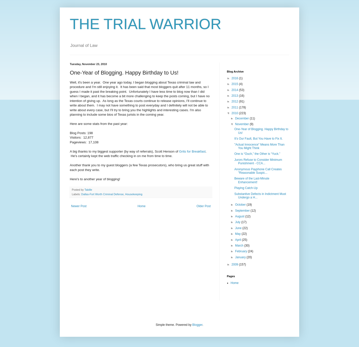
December (242, 118)
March (239, 245)
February (241, 251)
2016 (235, 78)
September (243, 210)
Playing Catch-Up (246, 188)
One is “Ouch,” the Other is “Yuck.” (257, 154)
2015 (235, 84)
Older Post (203, 206)
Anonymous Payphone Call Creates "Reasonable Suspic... (258, 171)
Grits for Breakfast (192, 151)
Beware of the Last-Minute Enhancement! (251, 180)
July (238, 222)
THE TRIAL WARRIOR (145, 24)
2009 (235, 264)
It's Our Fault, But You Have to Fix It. (258, 138)
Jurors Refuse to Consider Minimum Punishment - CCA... (258, 161)
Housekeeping (133, 194)
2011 (235, 107)
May (238, 234)
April (238, 240)
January (241, 257)
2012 (235, 101)
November (242, 124)
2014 (235, 90)
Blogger (197, 325)
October (241, 204)
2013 (235, 95)
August (240, 216)
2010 (235, 113)
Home (142, 206)
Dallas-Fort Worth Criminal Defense (102, 194)
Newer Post (79, 206)
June (238, 228)
